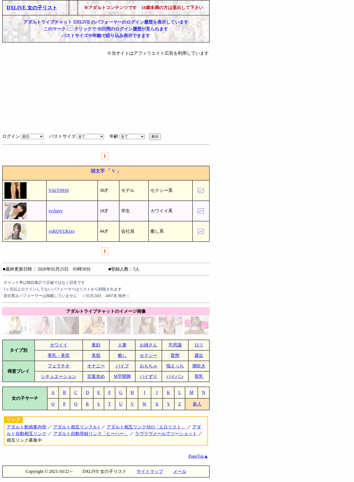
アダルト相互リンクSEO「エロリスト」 (146, 427)
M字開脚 (122, 376)
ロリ (198, 345)
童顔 (96, 345)
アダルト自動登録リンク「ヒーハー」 (90, 433)
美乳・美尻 (59, 355)
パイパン (175, 376)
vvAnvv (55, 210)
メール (179, 471)
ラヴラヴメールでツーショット (166, 433)
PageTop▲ (198, 456)
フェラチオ (59, 366)
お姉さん (148, 345)
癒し (122, 355)
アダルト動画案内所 (26, 427)
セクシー (148, 355)
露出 (198, 355)
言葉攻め (96, 376)
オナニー (96, 366)
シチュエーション (58, 376)
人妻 (122, 345)
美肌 (96, 355)
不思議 (175, 345)
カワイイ (58, 345)
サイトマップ (150, 471)
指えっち (175, 366)
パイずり (148, 376)
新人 (197, 404)
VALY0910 (58, 190)
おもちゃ (148, 366)
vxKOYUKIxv (61, 231)
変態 (175, 355)
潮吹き (198, 366)
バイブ (122, 366)
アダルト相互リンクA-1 (76, 427)
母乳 (198, 376)
